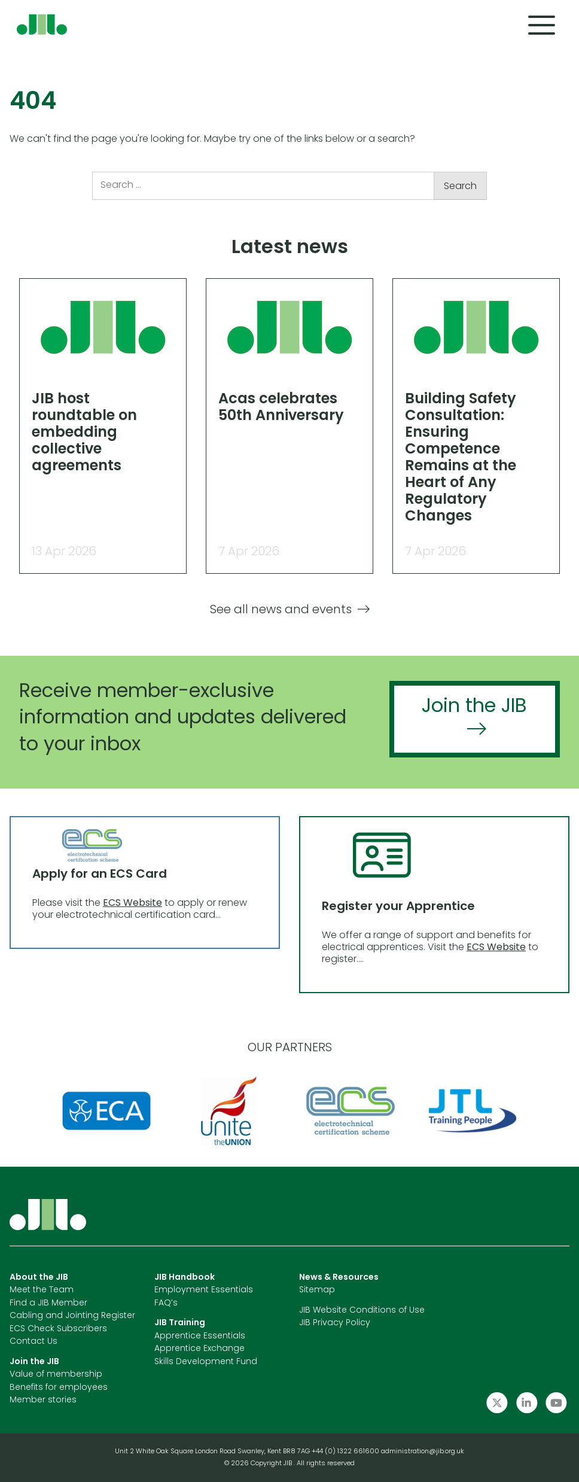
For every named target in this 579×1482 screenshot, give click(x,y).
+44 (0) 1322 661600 (346, 1451)
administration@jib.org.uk (422, 1451)
